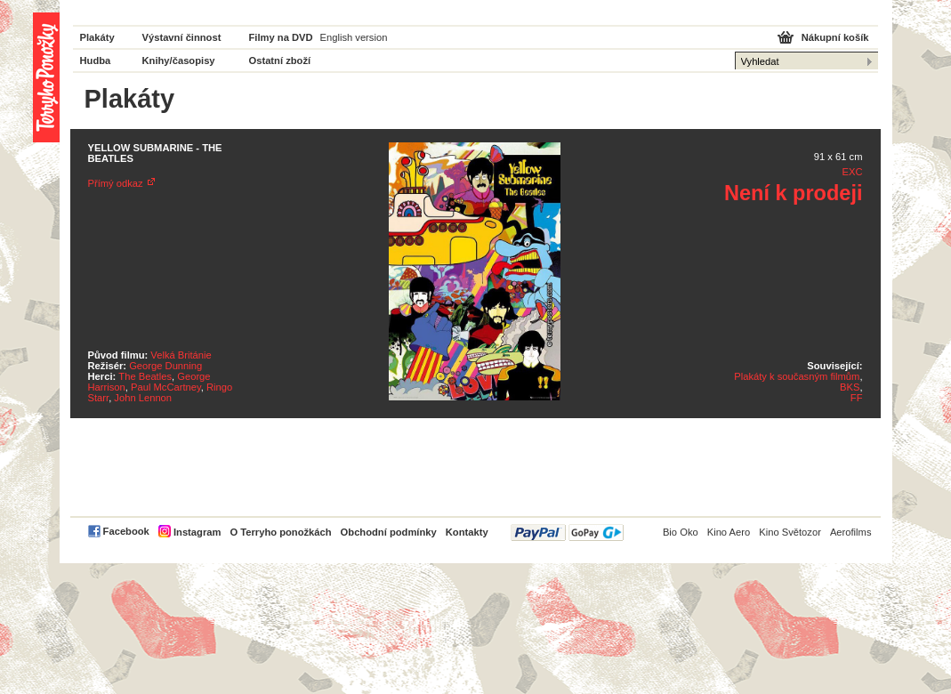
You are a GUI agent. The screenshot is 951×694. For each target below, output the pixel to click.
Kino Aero (729, 532)
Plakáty (97, 37)
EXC (852, 171)
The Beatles (145, 376)
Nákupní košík (835, 37)
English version (354, 37)
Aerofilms (851, 532)
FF (856, 397)
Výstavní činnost (182, 37)
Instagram (197, 532)
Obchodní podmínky (389, 532)
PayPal (567, 532)
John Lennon (143, 397)
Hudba (95, 60)
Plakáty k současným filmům (796, 376)
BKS (849, 387)
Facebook (126, 531)
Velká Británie (180, 355)
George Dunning (165, 365)
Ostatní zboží (280, 60)
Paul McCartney (166, 387)
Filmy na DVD (281, 37)
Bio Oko (680, 532)
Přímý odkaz (115, 183)
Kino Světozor (790, 532)
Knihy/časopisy (178, 60)
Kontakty (467, 532)
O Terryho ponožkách (280, 532)
